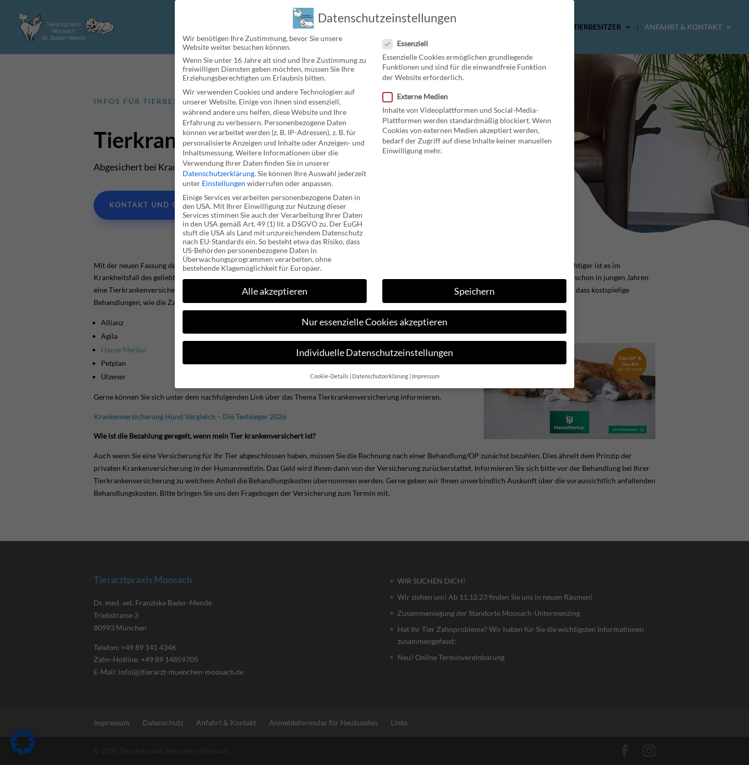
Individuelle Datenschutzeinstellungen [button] (374, 345)
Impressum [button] (426, 370)
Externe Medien (419, 90)
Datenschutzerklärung (218, 166)
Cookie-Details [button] (329, 370)
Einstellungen (224, 177)
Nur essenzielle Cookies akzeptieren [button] (374, 315)
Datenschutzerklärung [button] (380, 370)
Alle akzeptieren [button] (274, 284)
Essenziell (409, 36)
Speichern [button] (474, 284)
